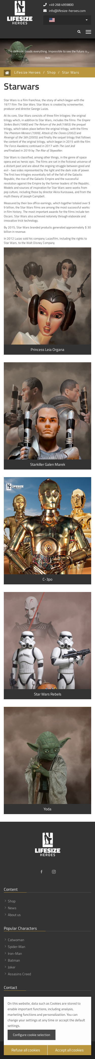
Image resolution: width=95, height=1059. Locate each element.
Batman (14, 960)
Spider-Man (16, 946)
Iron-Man (15, 953)
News (12, 907)
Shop (51, 72)
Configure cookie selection (31, 1034)
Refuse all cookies (25, 1050)
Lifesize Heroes (27, 72)
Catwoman (16, 939)
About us (14, 914)
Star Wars (70, 72)
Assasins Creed (19, 974)
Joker (11, 967)
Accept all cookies (69, 1050)
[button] (7, 52)
